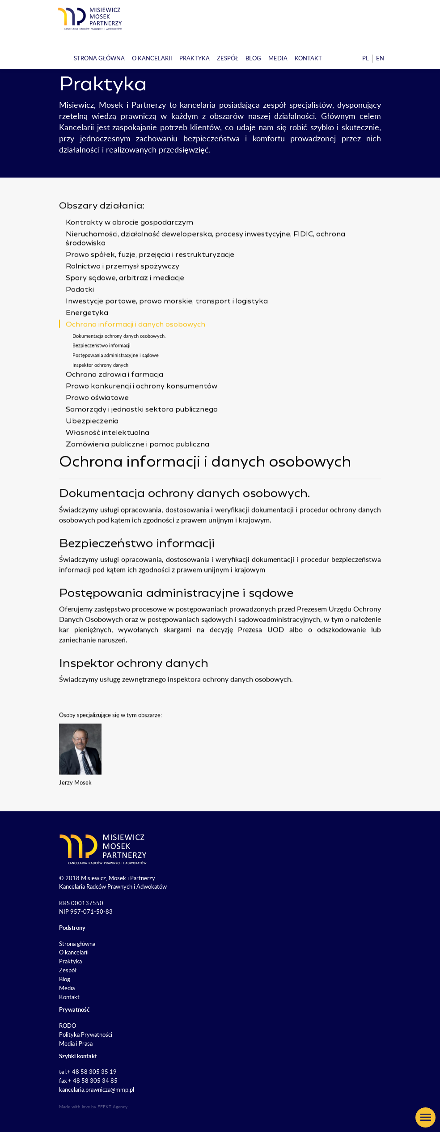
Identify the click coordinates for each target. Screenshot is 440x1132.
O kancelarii (152, 58)
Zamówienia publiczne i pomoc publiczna (137, 473)
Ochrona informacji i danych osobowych (135, 352)
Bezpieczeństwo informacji (101, 373)
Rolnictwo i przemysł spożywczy (122, 294)
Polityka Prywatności (85, 1034)
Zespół (227, 58)
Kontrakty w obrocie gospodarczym (129, 250)
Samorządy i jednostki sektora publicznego (142, 438)
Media (278, 58)
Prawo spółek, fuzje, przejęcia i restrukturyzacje (150, 283)
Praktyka (194, 58)
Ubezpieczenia (92, 449)
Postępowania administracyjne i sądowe (115, 383)
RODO (67, 1025)
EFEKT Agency (112, 1106)
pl (365, 58)
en (380, 58)
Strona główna (99, 58)
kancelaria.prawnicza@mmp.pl (96, 1089)
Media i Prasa (76, 1043)
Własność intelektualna (107, 461)
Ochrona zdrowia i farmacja (114, 403)
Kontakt (308, 58)
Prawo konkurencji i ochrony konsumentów (141, 414)
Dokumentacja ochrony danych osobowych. (119, 363)
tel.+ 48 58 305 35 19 (88, 1071)
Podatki (80, 317)
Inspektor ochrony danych (100, 392)
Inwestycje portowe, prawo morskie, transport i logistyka (167, 329)
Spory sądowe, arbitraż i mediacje (125, 306)
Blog (253, 58)
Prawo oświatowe (97, 426)
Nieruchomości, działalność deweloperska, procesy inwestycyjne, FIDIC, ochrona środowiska (205, 266)
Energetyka (87, 341)
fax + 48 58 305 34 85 (88, 1080)
